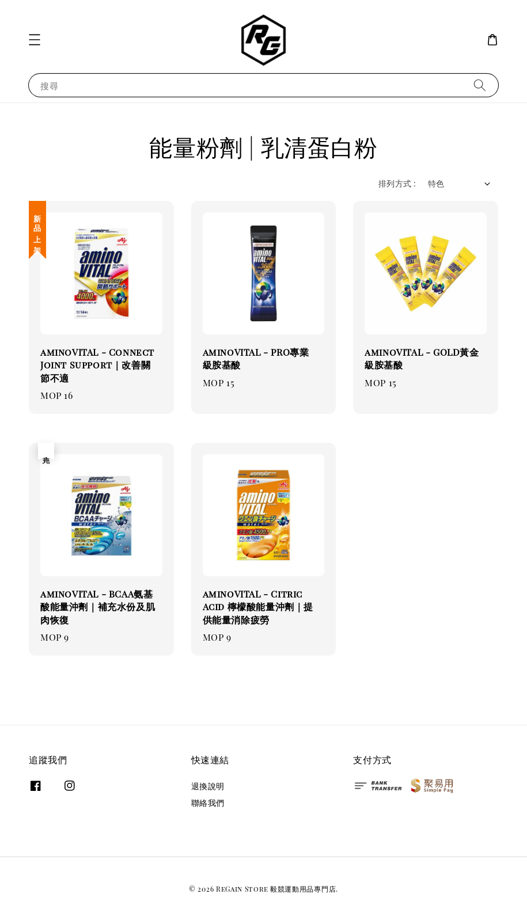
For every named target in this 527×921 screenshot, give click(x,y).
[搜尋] (479, 85)
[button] (34, 39)
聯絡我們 (208, 802)
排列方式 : (397, 183)
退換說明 (208, 786)
